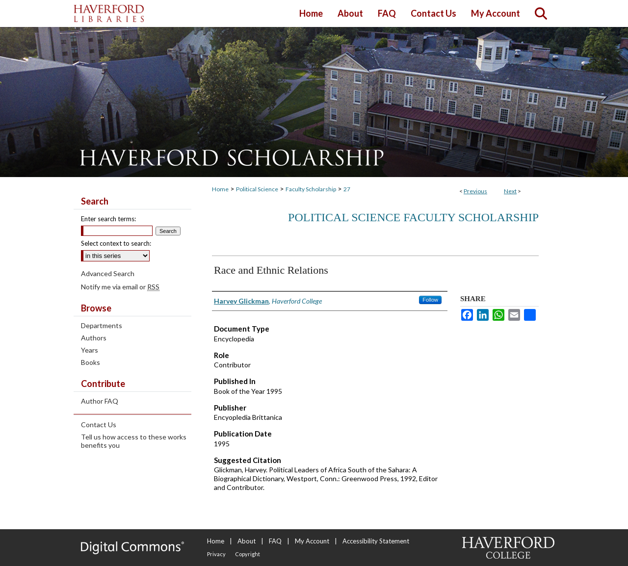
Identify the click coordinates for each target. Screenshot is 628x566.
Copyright (247, 554)
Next (510, 191)
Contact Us (98, 424)
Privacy (216, 554)
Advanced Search (107, 273)
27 (346, 189)
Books (90, 362)
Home (220, 189)
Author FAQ (99, 401)
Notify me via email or (120, 287)
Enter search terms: (108, 219)
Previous (475, 191)
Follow (430, 300)
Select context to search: (116, 243)
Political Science (257, 189)
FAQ (275, 541)
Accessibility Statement (375, 541)
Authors (93, 338)
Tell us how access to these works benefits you (133, 441)
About (246, 541)
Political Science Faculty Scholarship (413, 217)
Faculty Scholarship (311, 189)
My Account (312, 541)
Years (89, 350)
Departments (101, 325)
